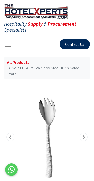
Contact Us (74, 44)
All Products (18, 62)
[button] (10, 137)
